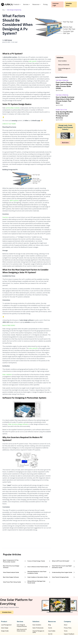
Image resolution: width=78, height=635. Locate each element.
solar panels (32, 61)
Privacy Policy (67, 628)
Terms (65, 631)
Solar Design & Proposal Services (22, 625)
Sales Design (4, 628)
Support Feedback (69, 634)
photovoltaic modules (13, 108)
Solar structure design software (18, 424)
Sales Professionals (38, 628)
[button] (17, 4)
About (65, 625)
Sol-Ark (50, 634)
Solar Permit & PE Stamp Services (22, 630)
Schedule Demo (69, 4)
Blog (49, 625)
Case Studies (51, 631)
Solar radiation (7, 374)
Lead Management (6, 625)
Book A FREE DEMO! (8, 325)
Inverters (5, 217)
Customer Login (55, 4)
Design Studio (5, 631)
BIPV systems (14, 200)
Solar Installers (37, 625)
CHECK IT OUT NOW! (9, 124)
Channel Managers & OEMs (38, 631)
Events (50, 628)
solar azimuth (33, 348)
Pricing (45, 4)
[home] (7, 4)
